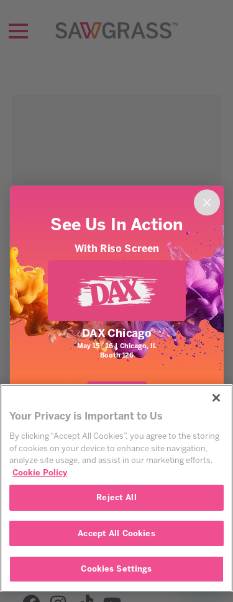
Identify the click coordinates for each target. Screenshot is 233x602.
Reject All (116, 497)
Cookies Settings (116, 568)
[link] (116, 290)
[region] (116, 488)
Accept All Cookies (116, 533)
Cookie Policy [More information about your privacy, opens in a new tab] (39, 472)
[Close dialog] (206, 202)
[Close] (216, 397)
